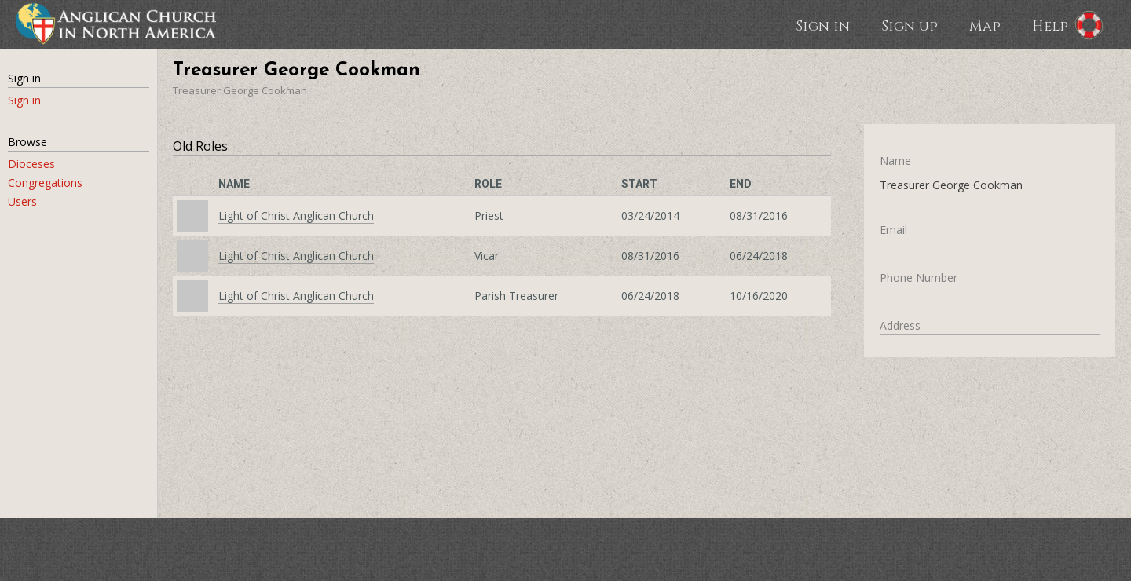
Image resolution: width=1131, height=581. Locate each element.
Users (22, 201)
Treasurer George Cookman (240, 90)
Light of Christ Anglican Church (296, 215)
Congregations (45, 182)
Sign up (909, 25)
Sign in (823, 25)
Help (1050, 25)
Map (985, 25)
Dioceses (31, 163)
